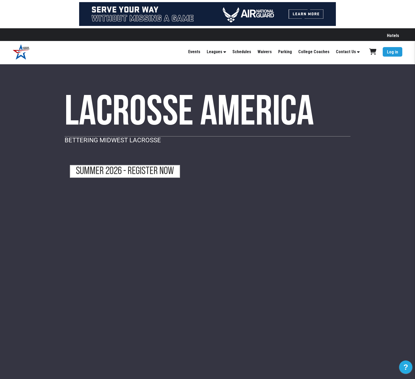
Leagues (214, 51)
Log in (392, 51)
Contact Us (346, 51)
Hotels (393, 35)
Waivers (265, 51)
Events (194, 51)
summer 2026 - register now (125, 171)
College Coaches (314, 51)
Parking (285, 51)
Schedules (241, 51)
